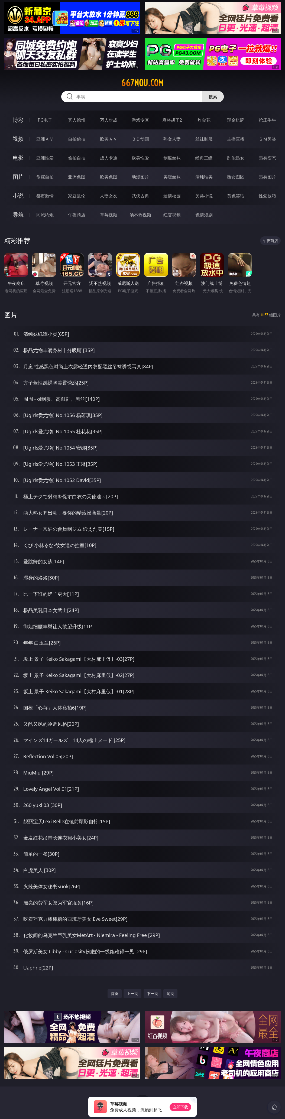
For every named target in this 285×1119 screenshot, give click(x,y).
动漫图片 (140, 177)
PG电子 (45, 120)
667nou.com (142, 82)
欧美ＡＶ (108, 139)
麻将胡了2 (172, 120)
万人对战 (108, 120)
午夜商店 (76, 215)
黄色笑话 (235, 196)
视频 (18, 138)
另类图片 (267, 177)
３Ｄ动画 (140, 139)
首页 (114, 993)
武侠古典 (140, 196)
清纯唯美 (204, 177)
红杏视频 (172, 215)
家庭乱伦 (76, 196)
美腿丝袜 (172, 177)
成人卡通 (108, 158)
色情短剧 (204, 215)
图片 (18, 176)
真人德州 (76, 120)
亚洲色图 (76, 177)
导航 (18, 214)
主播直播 (235, 139)
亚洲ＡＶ (45, 139)
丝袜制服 (204, 139)
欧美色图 (108, 177)
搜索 (213, 97)
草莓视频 (108, 215)
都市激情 (45, 196)
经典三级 (204, 158)
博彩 (18, 119)
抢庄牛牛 (267, 120)
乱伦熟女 (235, 158)
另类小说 (204, 196)
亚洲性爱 (45, 158)
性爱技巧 (267, 196)
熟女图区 (235, 177)
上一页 (132, 993)
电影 (18, 157)
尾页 (170, 993)
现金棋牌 (235, 120)
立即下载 (180, 1107)
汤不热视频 (140, 215)
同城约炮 (45, 215)
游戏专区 (140, 120)
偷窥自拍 (45, 177)
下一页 (152, 993)
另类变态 (267, 158)
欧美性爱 (140, 158)
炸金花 (203, 120)
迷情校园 (172, 196)
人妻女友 (108, 196)
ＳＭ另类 (267, 139)
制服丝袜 (172, 158)
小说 (18, 195)
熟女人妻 (172, 139)
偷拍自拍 (76, 158)
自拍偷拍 (76, 139)
